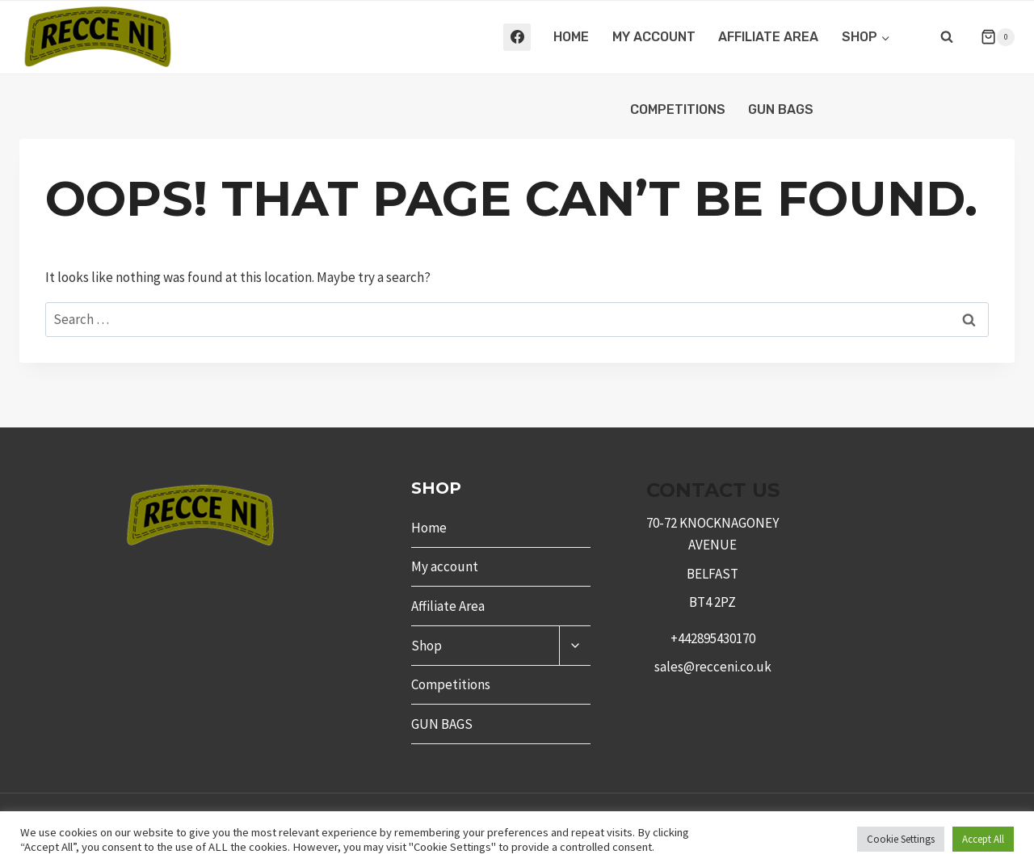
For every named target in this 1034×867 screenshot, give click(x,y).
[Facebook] (517, 37)
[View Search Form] (947, 37)
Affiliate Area (768, 36)
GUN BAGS (780, 109)
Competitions (677, 109)
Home (571, 36)
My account (654, 36)
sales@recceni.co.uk (712, 667)
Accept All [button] (983, 839)
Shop (426, 645)
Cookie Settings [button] (901, 839)
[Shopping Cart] (991, 37)
